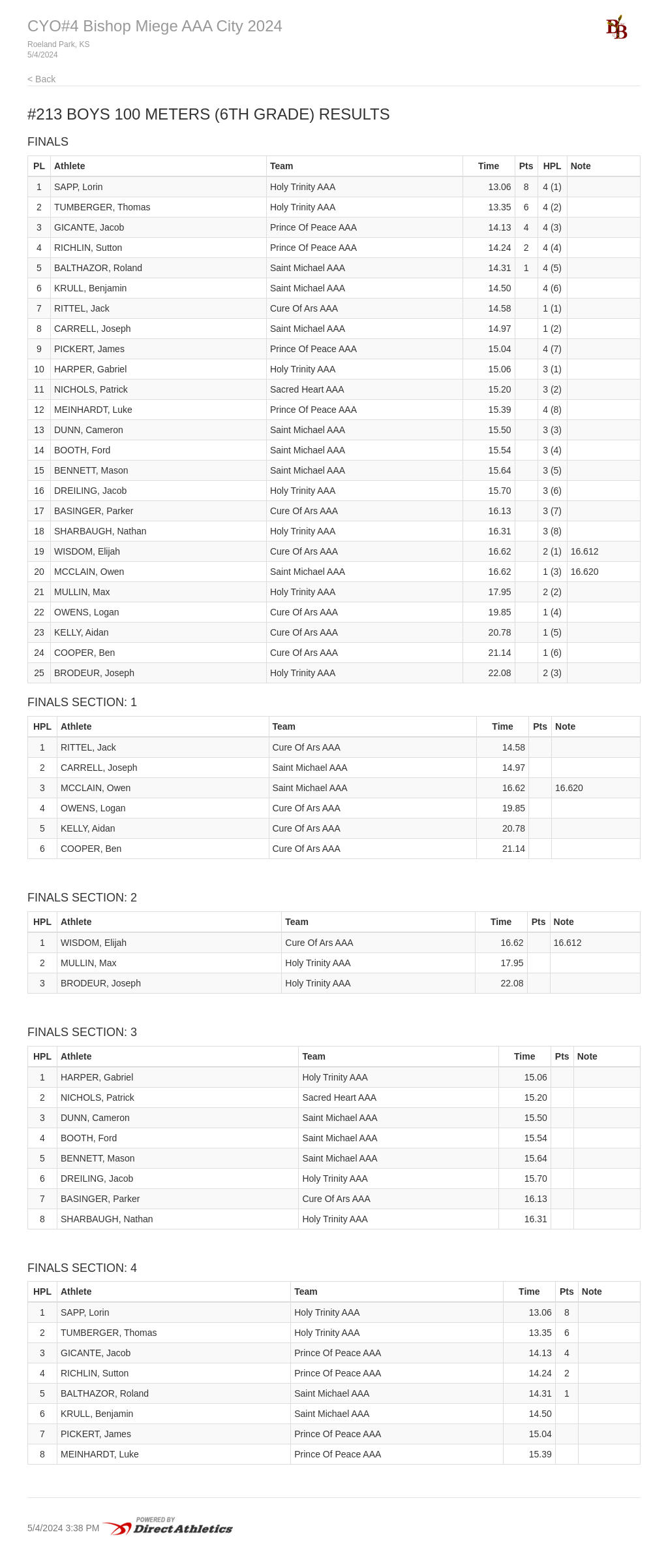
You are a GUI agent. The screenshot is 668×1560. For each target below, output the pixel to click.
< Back (41, 79)
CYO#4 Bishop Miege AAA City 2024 (154, 26)
